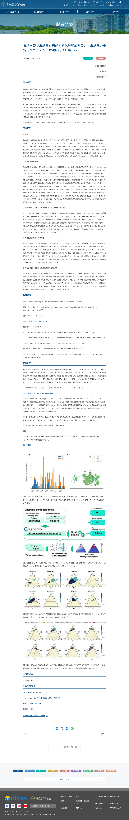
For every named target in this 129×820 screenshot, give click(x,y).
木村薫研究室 (28, 680)
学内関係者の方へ (116, 808)
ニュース (41, 771)
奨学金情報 (111, 771)
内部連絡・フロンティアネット (43, 806)
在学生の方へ (38, 12)
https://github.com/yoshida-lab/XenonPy (39, 393)
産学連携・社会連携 (99, 6)
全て (18, 771)
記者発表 (65, 771)
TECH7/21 (41, 698)
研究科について (71, 6)
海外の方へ (116, 12)
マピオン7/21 (52, 698)
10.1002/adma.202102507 (35, 321)
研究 (87, 6)
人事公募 (99, 771)
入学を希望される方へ (13, 12)
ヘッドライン (29, 771)
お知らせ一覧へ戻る (70, 747)
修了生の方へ (64, 12)
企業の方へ (90, 12)
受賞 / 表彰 (87, 771)
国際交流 (121, 6)
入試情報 (112, 6)
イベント (53, 771)
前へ (26, 733)
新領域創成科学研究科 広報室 (34, 716)
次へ (103, 733)
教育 (81, 6)
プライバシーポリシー (23, 812)
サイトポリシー (10, 812)
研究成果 (76, 771)
